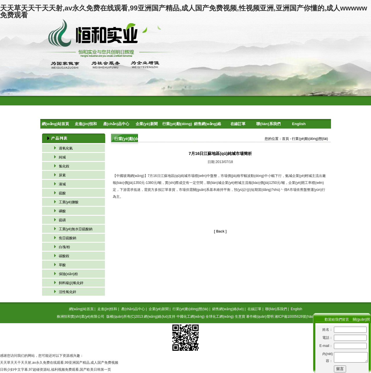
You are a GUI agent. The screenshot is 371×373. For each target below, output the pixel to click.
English (299, 124)
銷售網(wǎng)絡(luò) (207, 125)
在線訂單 (237, 124)
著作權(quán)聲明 (260, 317)
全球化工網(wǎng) (219, 317)
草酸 (62, 265)
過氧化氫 (66, 148)
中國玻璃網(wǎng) (130, 176)
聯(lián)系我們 (268, 124)
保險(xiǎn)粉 (68, 274)
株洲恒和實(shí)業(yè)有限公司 (81, 317)
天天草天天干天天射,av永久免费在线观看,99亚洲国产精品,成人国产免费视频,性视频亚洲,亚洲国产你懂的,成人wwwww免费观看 (183, 11)
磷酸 (62, 211)
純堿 (62, 157)
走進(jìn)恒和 (86, 124)
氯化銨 (64, 166)
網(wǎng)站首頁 (55, 124)
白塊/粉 (64, 247)
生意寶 (240, 317)
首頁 (285, 139)
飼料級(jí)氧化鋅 (71, 283)
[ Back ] (220, 231)
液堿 (62, 184)
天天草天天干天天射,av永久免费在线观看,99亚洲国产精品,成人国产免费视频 (59, 363)
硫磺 (62, 220)
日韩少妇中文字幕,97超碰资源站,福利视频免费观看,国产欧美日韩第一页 (55, 369)
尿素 (62, 175)
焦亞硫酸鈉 (67, 238)
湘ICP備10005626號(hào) (294, 317)
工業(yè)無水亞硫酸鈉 (76, 229)
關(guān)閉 (361, 319)
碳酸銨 (64, 256)
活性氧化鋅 (67, 292)
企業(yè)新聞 (146, 124)
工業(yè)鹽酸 (69, 202)
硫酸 (62, 193)
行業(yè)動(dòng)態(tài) (177, 125)
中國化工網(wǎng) (191, 317)
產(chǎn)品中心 (116, 124)
